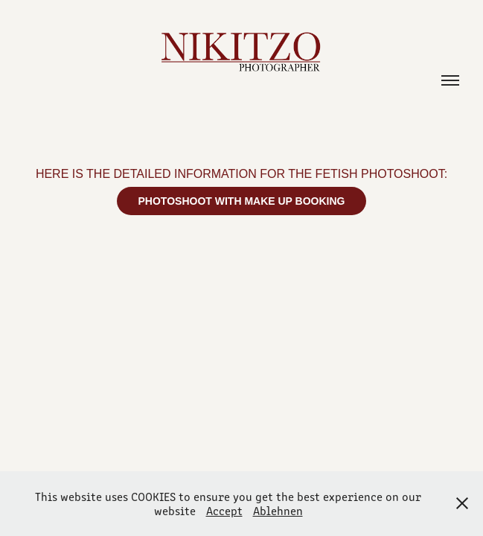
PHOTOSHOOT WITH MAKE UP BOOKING (241, 201)
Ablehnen (278, 510)
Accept (224, 510)
